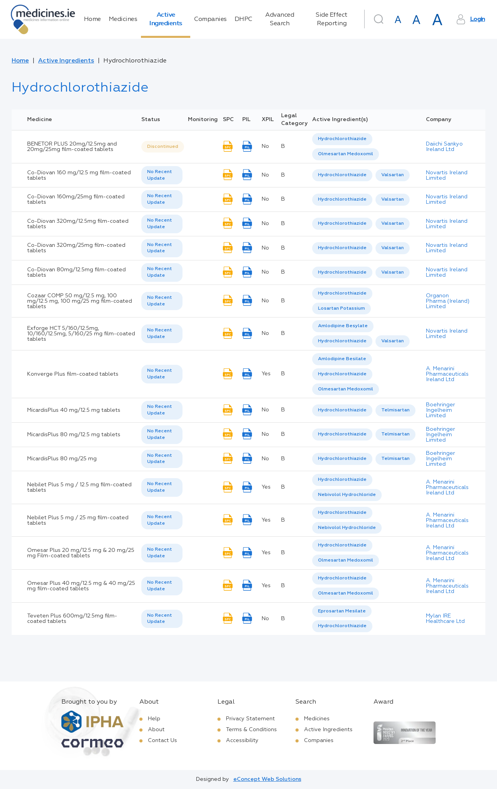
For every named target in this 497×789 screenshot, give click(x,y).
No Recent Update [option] (159, 175)
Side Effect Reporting (332, 19)
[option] (342, 139)
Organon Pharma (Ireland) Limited (447, 301)
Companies (210, 19)
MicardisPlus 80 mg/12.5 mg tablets (73, 434)
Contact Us (162, 740)
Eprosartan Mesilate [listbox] (342, 611)
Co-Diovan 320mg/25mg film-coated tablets (76, 248)
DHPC (243, 19)
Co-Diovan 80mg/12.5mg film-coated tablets (76, 272)
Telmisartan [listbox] (395, 410)
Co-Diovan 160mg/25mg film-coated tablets (76, 199)
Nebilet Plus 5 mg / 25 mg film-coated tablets (78, 520)
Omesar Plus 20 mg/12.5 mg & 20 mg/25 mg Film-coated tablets (80, 553)
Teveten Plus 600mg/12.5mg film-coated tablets (72, 618)
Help (154, 718)
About (156, 729)
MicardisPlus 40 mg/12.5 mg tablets (73, 410)
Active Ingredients (165, 19)
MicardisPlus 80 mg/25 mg (62, 458)
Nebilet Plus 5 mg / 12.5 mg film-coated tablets (79, 487)
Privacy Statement (250, 718)
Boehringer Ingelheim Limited (440, 410)
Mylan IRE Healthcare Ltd (445, 618)
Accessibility (242, 740)
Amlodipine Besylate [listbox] (343, 326)
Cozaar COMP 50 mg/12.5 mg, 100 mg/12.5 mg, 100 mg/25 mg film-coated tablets (79, 301)
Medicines (123, 19)
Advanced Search (279, 19)
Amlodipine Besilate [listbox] (342, 359)
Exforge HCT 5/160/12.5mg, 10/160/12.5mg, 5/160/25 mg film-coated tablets (81, 334)
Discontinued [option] (162, 146)
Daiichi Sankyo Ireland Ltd (444, 146)
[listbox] (162, 147)
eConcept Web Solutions (267, 779)
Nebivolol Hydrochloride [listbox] (347, 494)
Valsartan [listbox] (392, 175)
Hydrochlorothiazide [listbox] (342, 139)
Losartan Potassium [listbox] (341, 308)
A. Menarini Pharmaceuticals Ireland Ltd (447, 374)
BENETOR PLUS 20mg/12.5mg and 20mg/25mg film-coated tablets (72, 146)
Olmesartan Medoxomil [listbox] (345, 154)
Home (92, 19)
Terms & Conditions (251, 729)
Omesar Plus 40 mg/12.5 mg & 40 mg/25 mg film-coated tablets (81, 586)
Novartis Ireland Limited (446, 175)
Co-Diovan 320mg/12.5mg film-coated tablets (78, 223)
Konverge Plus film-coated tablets (72, 374)
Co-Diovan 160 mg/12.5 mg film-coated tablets (79, 175)
